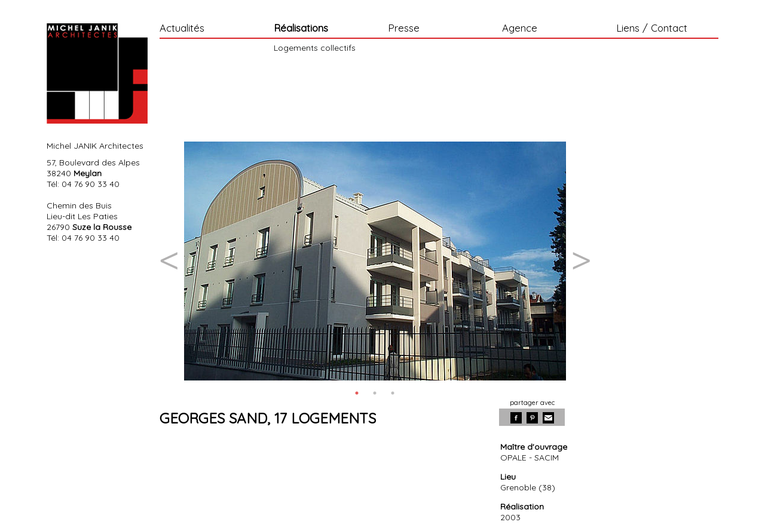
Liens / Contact (651, 28)
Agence (519, 28)
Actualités (182, 28)
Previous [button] (169, 261)
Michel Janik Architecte (97, 73)
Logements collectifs (315, 47)
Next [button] (581, 261)
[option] (374, 261)
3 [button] (393, 393)
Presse (404, 28)
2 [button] (375, 393)
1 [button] (357, 393)
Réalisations (301, 28)
